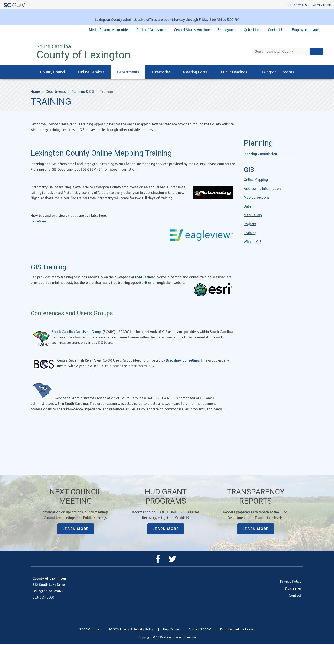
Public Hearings (234, 72)
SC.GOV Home (89, 630)
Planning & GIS (83, 91)
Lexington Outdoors (276, 72)
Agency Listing (322, 5)
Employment (227, 30)
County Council (53, 72)
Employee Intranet (306, 30)
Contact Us (276, 30)
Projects (250, 224)
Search (316, 51)
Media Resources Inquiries (109, 30)
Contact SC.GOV (200, 630)
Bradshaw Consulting (182, 360)
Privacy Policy (290, 582)
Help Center (171, 630)
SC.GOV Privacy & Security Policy (130, 630)
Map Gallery (253, 215)
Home (35, 91)
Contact (295, 596)
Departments (128, 72)
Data (247, 206)
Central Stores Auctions (192, 30)
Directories (161, 72)
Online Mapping (256, 180)
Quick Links (252, 30)
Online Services (296, 5)
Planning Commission (260, 154)
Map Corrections (256, 197)
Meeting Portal (196, 72)
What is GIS (252, 242)
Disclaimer (293, 589)
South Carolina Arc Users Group (77, 332)
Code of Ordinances (151, 30)
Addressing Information (262, 188)
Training (250, 233)
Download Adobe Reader (237, 630)
